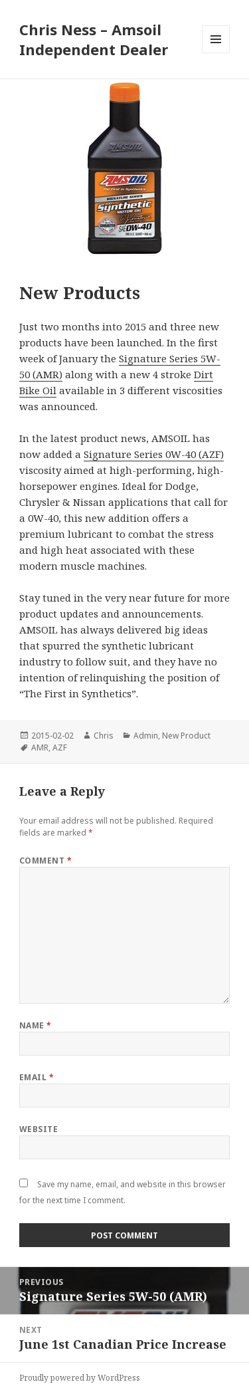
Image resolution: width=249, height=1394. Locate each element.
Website (38, 1129)
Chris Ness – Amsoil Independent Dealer (93, 39)
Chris (104, 735)
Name (35, 1025)
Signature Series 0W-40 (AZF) (154, 454)
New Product (186, 735)
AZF (59, 747)
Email (36, 1077)
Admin (145, 735)
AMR (39, 747)
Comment (45, 860)
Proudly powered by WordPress (79, 1377)
